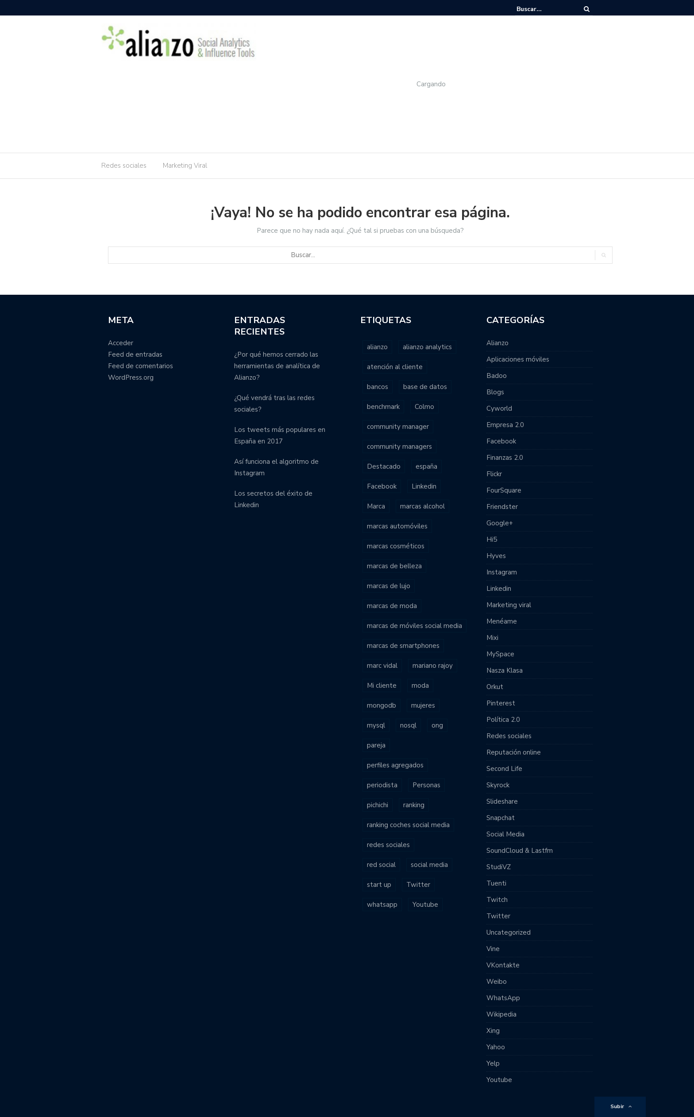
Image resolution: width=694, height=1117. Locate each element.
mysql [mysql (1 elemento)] (376, 725)
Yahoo (495, 1047)
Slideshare (502, 801)
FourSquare (503, 490)
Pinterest (500, 703)
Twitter (498, 916)
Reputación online (513, 752)
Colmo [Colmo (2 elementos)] (424, 406)
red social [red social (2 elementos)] (381, 864)
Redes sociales (124, 165)
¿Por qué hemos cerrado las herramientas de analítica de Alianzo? (277, 366)
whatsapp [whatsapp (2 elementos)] (382, 904)
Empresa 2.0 (505, 424)
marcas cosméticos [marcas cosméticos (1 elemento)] (395, 546)
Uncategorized (508, 932)
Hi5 (491, 539)
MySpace (500, 654)
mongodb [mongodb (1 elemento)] (381, 705)
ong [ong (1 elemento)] (437, 725)
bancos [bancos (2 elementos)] (377, 386)
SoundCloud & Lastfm (519, 850)
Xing (493, 1030)
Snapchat (500, 817)
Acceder (120, 343)
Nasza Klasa (504, 670)
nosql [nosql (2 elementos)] (408, 725)
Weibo (496, 981)
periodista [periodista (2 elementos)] (382, 785)
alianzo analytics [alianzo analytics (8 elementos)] (427, 347)
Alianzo (497, 343)
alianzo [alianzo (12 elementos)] (377, 347)
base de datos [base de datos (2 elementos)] (425, 386)
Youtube (499, 1079)
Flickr (494, 474)
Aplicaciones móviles (517, 359)
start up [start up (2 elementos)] (379, 884)
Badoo (496, 375)
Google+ (499, 523)
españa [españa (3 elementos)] (426, 466)
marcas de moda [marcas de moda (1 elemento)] (392, 605)
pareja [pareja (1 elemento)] (376, 745)
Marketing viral (508, 605)
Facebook (501, 441)
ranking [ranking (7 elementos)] (413, 805)
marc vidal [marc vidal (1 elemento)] (382, 665)
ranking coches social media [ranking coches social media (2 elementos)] (408, 824)
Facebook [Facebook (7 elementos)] (382, 486)
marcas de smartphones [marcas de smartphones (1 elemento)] (403, 645)
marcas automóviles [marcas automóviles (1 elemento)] (397, 526)
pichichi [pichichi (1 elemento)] (377, 805)
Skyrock (497, 785)
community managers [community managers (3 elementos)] (399, 446)
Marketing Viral (185, 165)
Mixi (492, 637)
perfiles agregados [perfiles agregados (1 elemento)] (395, 765)
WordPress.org (131, 377)
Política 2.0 (503, 719)
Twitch (497, 899)
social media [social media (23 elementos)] (429, 864)
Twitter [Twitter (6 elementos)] (418, 884)
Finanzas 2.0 (504, 457)
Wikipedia (501, 1014)
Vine (493, 948)
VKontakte (503, 965)
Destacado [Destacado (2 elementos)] (384, 466)
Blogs (495, 392)
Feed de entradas (135, 354)
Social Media (505, 834)
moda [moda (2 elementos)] (420, 685)
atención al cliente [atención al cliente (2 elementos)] (395, 366)
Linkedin (498, 588)
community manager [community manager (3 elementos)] (398, 426)
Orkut (494, 686)
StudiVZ (498, 867)
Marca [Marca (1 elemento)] (376, 506)
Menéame (501, 621)
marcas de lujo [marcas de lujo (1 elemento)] (388, 586)
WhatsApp (503, 998)
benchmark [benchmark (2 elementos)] (383, 406)
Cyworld (499, 408)
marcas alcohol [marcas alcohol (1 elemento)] (422, 506)
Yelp (493, 1063)
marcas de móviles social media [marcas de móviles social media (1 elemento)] (414, 625)
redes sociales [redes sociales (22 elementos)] (388, 844)
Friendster (502, 506)
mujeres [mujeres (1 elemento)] (423, 705)
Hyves (496, 555)
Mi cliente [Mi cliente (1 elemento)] (382, 685)
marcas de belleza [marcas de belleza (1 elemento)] (394, 566)
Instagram (501, 572)
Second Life (504, 768)
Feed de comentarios (140, 366)
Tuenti (496, 883)
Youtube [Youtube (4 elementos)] (425, 904)
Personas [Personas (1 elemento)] (426, 785)
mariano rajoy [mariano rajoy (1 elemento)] (433, 665)
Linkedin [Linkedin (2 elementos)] (424, 486)
